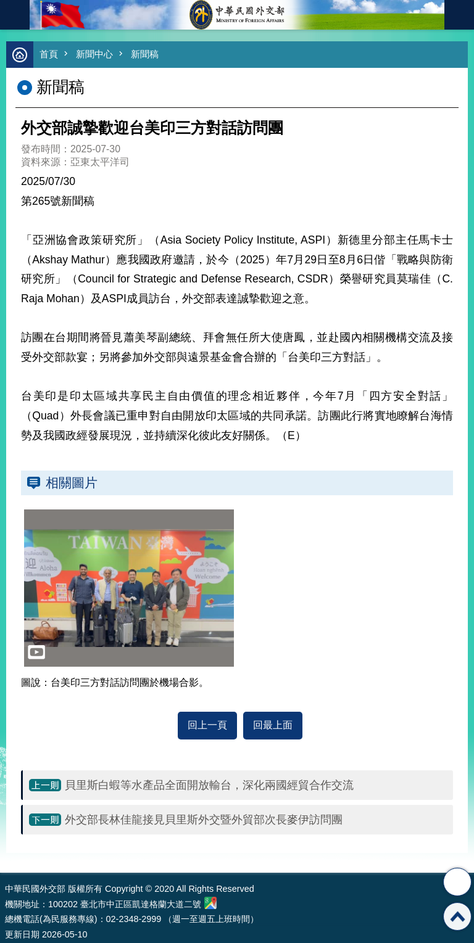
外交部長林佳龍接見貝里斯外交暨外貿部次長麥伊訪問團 (204, 819)
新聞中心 (94, 54)
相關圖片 (72, 483)
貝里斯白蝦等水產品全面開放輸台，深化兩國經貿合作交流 (209, 785)
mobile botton (15, 15)
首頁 (49, 54)
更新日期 (22, 934)
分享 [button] (457, 882)
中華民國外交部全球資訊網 (237, 15)
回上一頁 (207, 725)
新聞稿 (145, 54)
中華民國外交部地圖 (210, 903)
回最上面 (273, 725)
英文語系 (459, 15)
